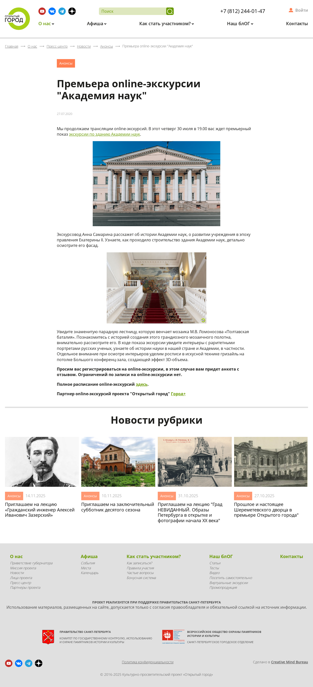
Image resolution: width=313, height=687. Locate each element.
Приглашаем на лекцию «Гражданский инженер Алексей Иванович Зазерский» (40, 510)
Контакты (297, 23)
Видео (214, 572)
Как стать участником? (165, 23)
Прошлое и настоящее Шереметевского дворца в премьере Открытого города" (266, 510)
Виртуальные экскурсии (228, 582)
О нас (45, 23)
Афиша (95, 23)
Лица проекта (21, 577)
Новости (17, 572)
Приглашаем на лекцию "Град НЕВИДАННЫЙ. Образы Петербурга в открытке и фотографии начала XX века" (190, 512)
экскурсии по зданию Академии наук (104, 134)
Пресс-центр (20, 582)
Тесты (214, 568)
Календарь (89, 572)
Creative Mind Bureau (289, 662)
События (88, 563)
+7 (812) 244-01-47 (242, 10)
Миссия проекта (23, 568)
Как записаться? (139, 563)
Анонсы (66, 63)
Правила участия (140, 568)
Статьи (214, 563)
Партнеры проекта (25, 587)
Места (86, 568)
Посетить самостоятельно (230, 577)
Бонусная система (141, 577)
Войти (301, 10)
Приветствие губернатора (31, 563)
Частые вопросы (140, 572)
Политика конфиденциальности (147, 662)
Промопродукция (223, 587)
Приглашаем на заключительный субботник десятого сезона (117, 507)
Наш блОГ (239, 23)
